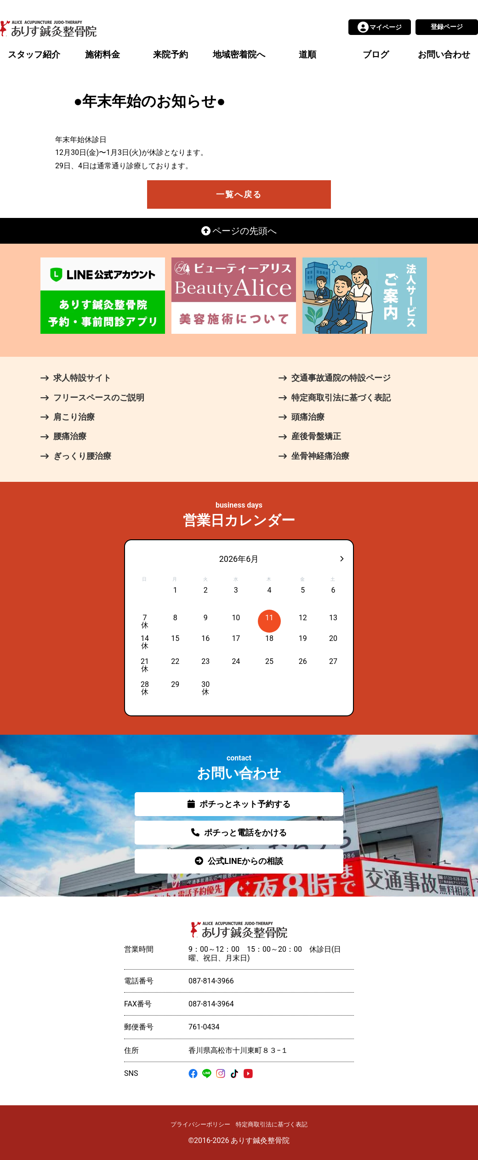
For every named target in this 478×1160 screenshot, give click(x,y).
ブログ (376, 54)
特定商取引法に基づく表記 (271, 1124)
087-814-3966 (211, 981)
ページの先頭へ (239, 230)
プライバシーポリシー (200, 1124)
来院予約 (170, 54)
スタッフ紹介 (34, 54)
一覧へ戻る (239, 194)
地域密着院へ (239, 54)
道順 (307, 54)
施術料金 (102, 54)
